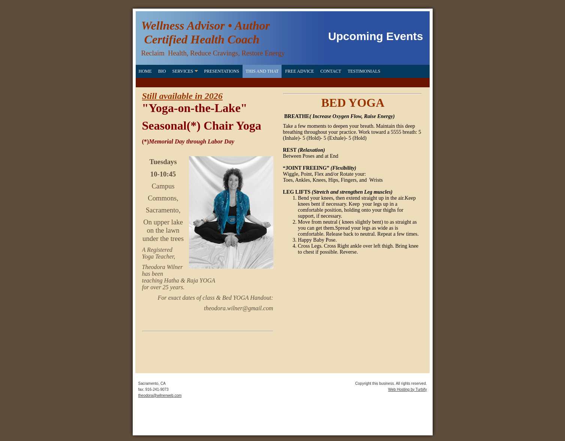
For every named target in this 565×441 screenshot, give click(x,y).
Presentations (221, 71)
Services (182, 71)
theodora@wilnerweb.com (160, 395)
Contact (330, 71)
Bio (162, 71)
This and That (262, 71)
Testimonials (364, 71)
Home (145, 71)
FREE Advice (299, 71)
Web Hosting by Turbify (407, 389)
